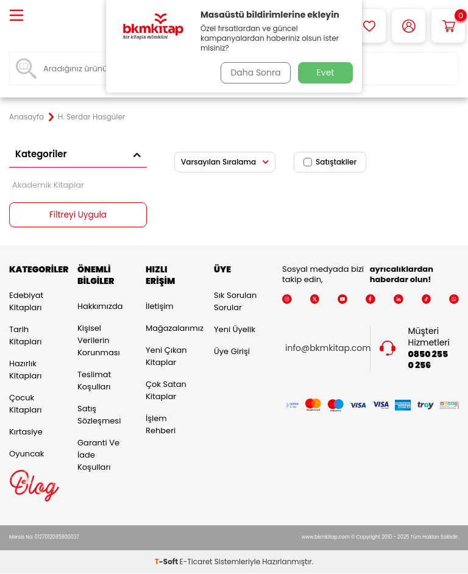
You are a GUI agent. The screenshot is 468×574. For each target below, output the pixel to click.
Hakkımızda (99, 307)
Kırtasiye (26, 432)
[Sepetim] (448, 26)
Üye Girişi (232, 351)
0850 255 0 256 (428, 360)
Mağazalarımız (171, 329)
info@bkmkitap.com (328, 349)
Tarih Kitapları (25, 335)
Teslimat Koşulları (94, 381)
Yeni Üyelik (234, 329)
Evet (326, 72)
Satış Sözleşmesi (99, 415)
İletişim (160, 307)
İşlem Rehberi (161, 425)
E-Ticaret (196, 562)
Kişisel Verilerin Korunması (98, 341)
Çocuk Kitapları (25, 404)
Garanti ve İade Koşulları (98, 455)
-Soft (167, 562)
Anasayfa (26, 117)
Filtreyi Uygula (78, 215)
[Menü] (16, 16)
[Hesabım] (408, 26)
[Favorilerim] (369, 26)
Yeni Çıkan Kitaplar (166, 357)
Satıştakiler (329, 162)
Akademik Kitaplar (48, 185)
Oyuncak (26, 453)
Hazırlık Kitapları (25, 369)
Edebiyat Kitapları (26, 301)
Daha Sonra (254, 72)
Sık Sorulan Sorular (235, 301)
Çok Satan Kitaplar (166, 391)
